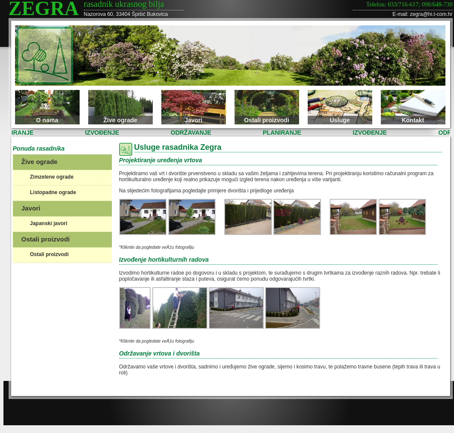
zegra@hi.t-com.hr (431, 14)
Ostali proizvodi (266, 120)
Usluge (340, 120)
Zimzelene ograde (52, 177)
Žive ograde (120, 120)
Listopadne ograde (53, 192)
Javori (193, 120)
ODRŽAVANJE (193, 132)
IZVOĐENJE (104, 132)
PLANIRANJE (284, 132)
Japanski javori (49, 223)
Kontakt (412, 120)
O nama (47, 120)
